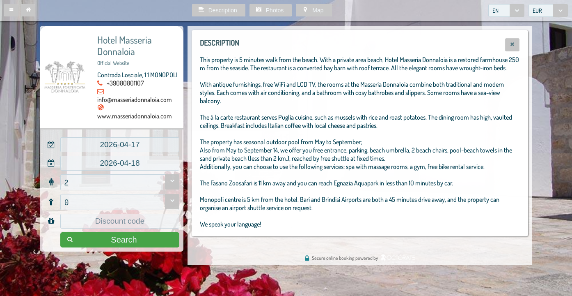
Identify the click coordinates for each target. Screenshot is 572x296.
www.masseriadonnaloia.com (134, 116)
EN (495, 10)
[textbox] (119, 144)
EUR (537, 10)
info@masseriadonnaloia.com (134, 99)
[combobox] (506, 10)
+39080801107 (125, 83)
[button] (11, 10)
